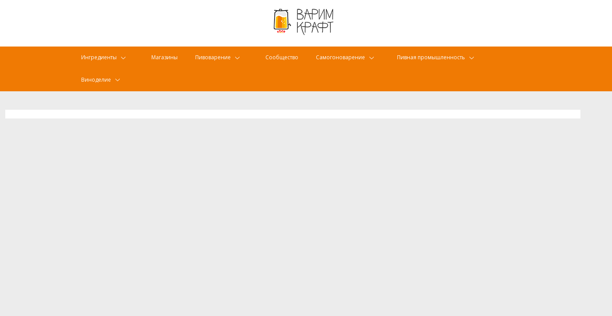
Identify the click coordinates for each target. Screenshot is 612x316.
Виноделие (97, 86)
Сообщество (288, 63)
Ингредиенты (101, 63)
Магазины (166, 63)
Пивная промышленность (444, 63)
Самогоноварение (352, 63)
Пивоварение (219, 63)
